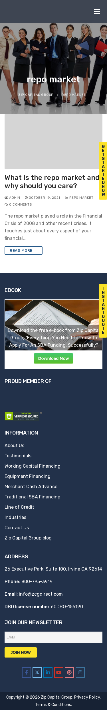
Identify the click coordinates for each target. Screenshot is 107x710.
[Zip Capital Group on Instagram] (80, 672)
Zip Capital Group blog (28, 538)
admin (12, 198)
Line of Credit (19, 507)
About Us (14, 445)
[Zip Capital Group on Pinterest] (69, 672)
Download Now (53, 358)
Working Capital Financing (32, 466)
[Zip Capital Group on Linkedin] (48, 672)
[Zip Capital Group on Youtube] (58, 672)
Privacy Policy (87, 697)
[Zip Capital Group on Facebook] (26, 672)
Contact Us (17, 527)
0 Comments (18, 204)
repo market (79, 198)
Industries (15, 517)
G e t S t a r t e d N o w (103, 170)
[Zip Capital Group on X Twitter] (37, 672)
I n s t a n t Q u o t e (103, 310)
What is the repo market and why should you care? (52, 182)
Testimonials (18, 456)
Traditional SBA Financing (32, 497)
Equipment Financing (28, 476)
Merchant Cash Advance (31, 486)
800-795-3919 (37, 581)
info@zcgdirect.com (41, 594)
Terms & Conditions (53, 704)
